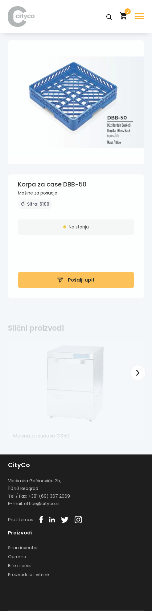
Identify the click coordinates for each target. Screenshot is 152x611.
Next (138, 372)
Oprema (17, 557)
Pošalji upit (76, 281)
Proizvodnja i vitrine (28, 574)
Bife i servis (19, 566)
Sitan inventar (23, 548)
